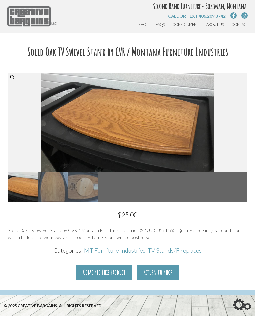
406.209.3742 (212, 16)
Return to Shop (157, 272)
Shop (143, 24)
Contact (240, 24)
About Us (215, 24)
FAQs (160, 24)
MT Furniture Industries (114, 250)
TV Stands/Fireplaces (175, 250)
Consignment (185, 24)
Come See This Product (104, 272)
